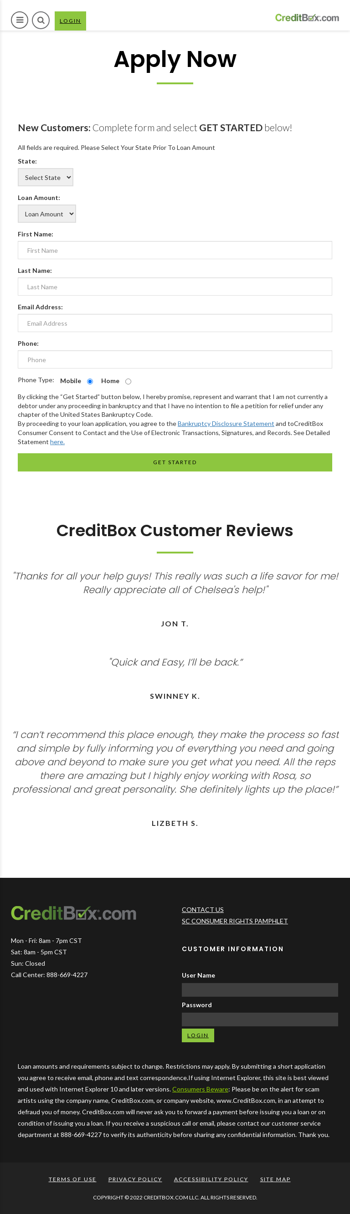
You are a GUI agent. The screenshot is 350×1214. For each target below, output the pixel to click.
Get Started (175, 462)
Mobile (70, 380)
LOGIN (73, 23)
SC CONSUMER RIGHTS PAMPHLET (235, 921)
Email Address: (40, 307)
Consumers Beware (200, 1089)
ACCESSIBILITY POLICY (211, 1179)
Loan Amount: (39, 197)
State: (27, 161)
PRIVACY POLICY (135, 1179)
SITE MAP (275, 1179)
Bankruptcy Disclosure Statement (226, 423)
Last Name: (35, 270)
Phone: (28, 343)
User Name (198, 975)
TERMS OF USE (73, 1179)
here (56, 442)
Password (197, 1005)
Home (110, 380)
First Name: (35, 234)
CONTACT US (203, 909)
